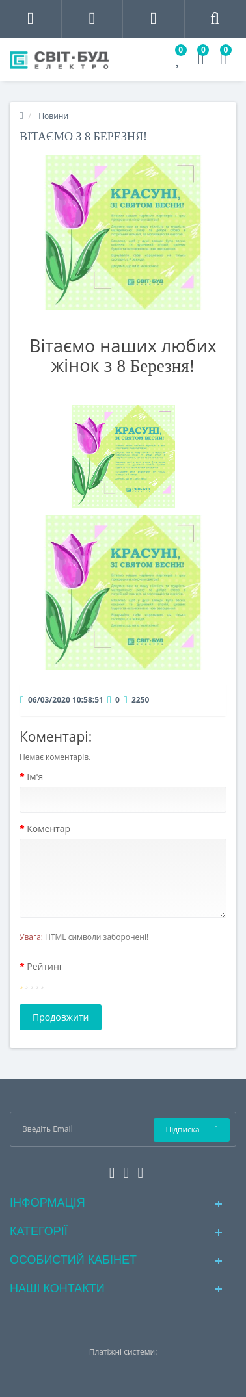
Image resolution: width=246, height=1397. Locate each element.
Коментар (48, 828)
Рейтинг (45, 966)
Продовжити (61, 1017)
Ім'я (35, 776)
